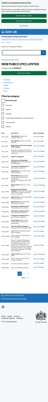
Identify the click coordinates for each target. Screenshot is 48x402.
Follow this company (24, 73)
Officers (6, 127)
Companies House (11, 321)
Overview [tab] (7, 79)
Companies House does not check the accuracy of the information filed (21, 39)
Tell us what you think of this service (12, 295)
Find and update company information (14, 37)
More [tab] (5, 91)
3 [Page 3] (28, 273)
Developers (19, 318)
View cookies (24, 26)
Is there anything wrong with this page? (13, 298)
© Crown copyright (41, 322)
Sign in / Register (6, 42)
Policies (3, 316)
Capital (6, 110)
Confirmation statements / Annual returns (17, 118)
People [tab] (6, 85)
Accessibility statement (8, 318)
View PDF (36, 136)
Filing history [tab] (8, 82)
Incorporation (8, 122)
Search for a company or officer (11, 47)
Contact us (17, 316)
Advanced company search (10, 60)
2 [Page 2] (24, 273)
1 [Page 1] (19, 273)
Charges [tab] (6, 88)
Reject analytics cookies (24, 21)
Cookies (10, 316)
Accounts (6, 105)
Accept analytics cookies (24, 16)
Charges (6, 114)
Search (43, 52)
